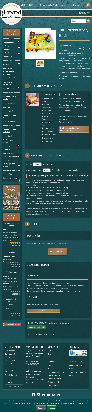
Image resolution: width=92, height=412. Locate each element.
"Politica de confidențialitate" (79, 403)
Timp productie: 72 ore (79, 48)
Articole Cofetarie (11, 375)
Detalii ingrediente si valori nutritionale (70, 129)
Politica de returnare (12, 364)
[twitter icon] (53, 395)
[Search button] (88, 21)
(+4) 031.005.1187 (35, 350)
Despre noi (52, 369)
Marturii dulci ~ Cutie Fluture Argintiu (11, 301)
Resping (41, 408)
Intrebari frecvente (75, 365)
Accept (52, 408)
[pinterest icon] (43, 395)
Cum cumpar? (10, 351)
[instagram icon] (38, 395)
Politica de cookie (54, 382)
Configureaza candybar (13, 386)
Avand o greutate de (33, 170)
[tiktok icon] (58, 395)
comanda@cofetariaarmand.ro (52, 5)
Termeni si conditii (54, 379)
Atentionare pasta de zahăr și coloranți (42, 311)
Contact (84, 13)
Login (75, 5)
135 (66, 170)
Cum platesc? (10, 354)
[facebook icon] (33, 395)
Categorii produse (11, 32)
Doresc (29, 164)
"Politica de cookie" (61, 403)
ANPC (71, 369)
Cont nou (51, 354)
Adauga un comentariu (36, 327)
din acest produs (48, 164)
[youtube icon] (48, 395)
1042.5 (31, 235)
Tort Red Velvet (11, 272)
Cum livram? (9, 357)
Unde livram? (10, 360)
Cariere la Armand (54, 385)
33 (53, 170)
